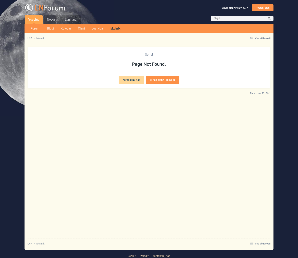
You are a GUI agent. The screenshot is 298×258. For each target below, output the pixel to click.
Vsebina (33, 21)
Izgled (144, 255)
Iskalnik (115, 28)
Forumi (35, 28)
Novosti (52, 19)
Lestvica (97, 28)
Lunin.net (71, 19)
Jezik (132, 255)
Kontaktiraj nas (131, 79)
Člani (81, 28)
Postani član (262, 7)
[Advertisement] (142, 178)
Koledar (66, 28)
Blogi (50, 28)
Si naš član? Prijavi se (235, 7)
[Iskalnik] (232, 18)
